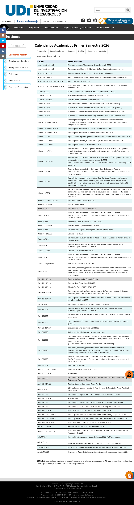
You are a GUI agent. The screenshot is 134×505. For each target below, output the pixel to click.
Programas (34, 27)
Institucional (19, 27)
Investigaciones (51, 27)
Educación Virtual (59, 21)
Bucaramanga (7, 21)
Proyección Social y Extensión (77, 27)
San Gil (46, 21)
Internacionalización (104, 27)
